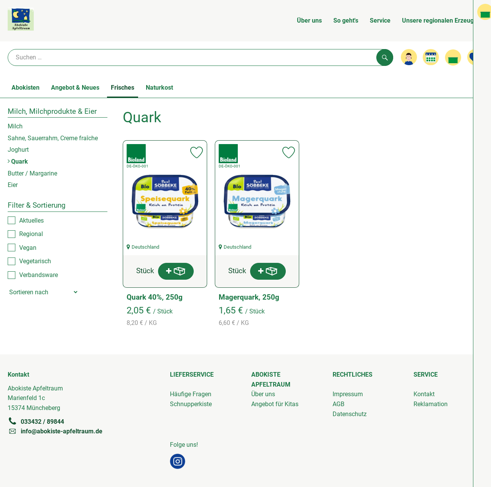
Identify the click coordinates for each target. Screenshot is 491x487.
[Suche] (200, 57)
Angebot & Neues (75, 87)
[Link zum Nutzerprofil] (409, 57)
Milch (15, 126)
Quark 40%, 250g (155, 297)
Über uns (309, 20)
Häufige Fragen (190, 394)
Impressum (348, 394)
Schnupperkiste (191, 404)
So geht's (345, 20)
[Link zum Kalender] (431, 57)
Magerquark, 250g (249, 297)
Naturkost (159, 87)
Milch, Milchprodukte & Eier (52, 111)
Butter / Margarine (32, 173)
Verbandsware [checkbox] (38, 275)
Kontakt (424, 394)
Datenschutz (350, 414)
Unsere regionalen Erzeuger (440, 20)
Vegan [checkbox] (27, 247)
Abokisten (26, 87)
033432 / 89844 (36, 421)
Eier (13, 185)
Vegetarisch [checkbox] (35, 261)
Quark (18, 161)
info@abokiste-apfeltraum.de (55, 431)
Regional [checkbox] (31, 234)
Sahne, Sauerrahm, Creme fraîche (53, 138)
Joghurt (18, 149)
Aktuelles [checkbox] (31, 220)
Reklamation (431, 404)
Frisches (122, 87)
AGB (338, 404)
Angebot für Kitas (274, 404)
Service (380, 20)
